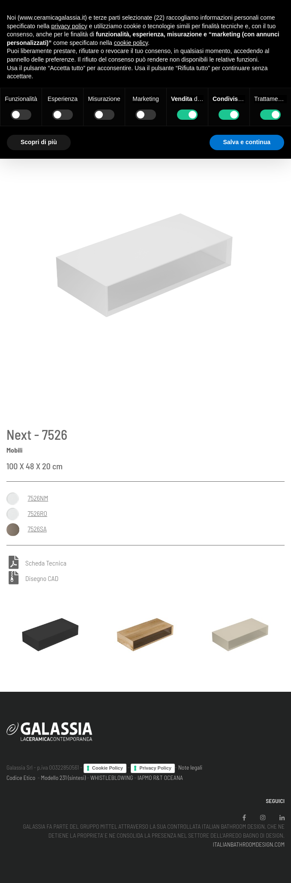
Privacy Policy (155, 767)
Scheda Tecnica (45, 563)
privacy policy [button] (69, 26)
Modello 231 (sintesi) (63, 777)
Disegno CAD (41, 578)
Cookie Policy (107, 767)
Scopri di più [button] (39, 142)
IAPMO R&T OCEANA (160, 777)
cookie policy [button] (131, 42)
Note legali (190, 767)
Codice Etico (20, 777)
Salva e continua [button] (246, 142)
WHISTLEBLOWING (111, 777)
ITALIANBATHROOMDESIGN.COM (249, 844)
